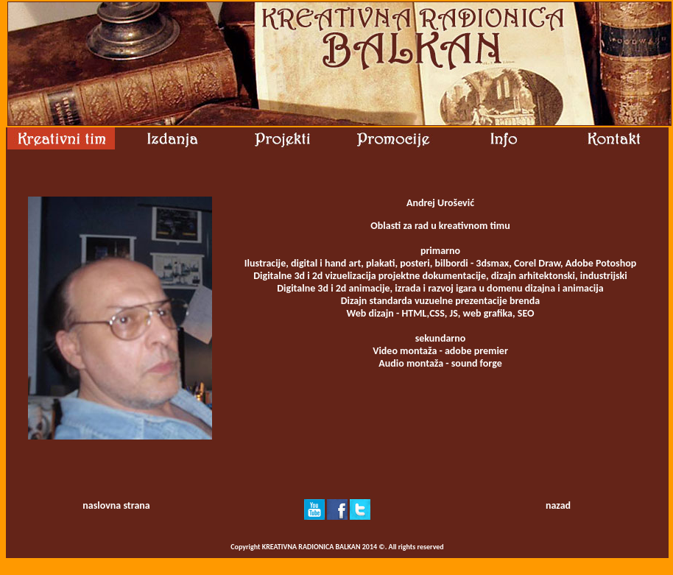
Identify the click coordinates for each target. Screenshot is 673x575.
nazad (558, 505)
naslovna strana (115, 505)
